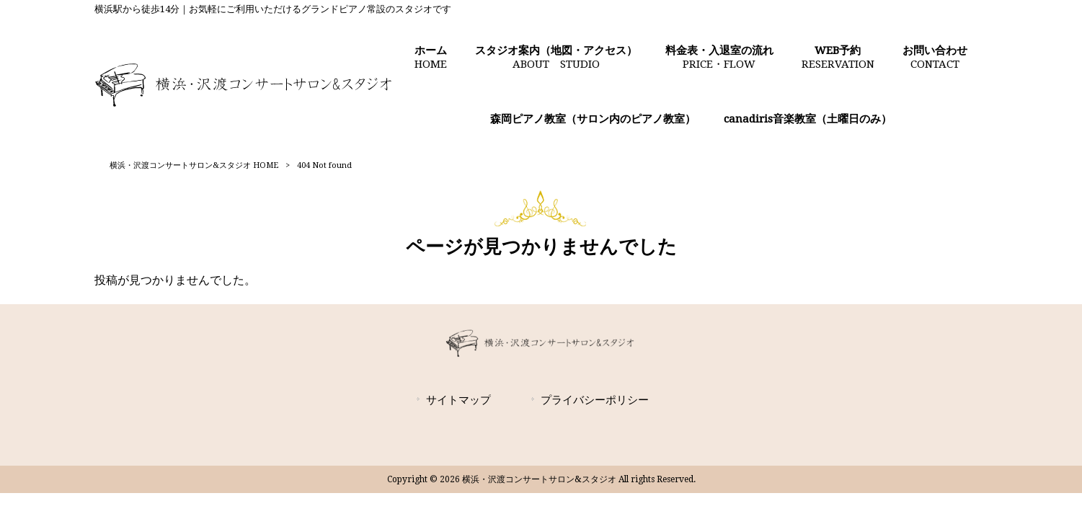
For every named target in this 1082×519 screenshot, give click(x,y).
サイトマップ (458, 400)
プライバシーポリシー (595, 400)
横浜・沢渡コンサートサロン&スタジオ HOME (194, 165)
